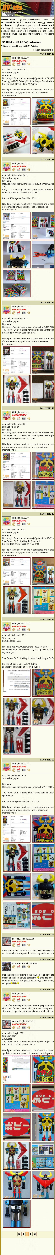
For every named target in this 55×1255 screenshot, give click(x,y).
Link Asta (7, 1038)
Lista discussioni (43, 49)
